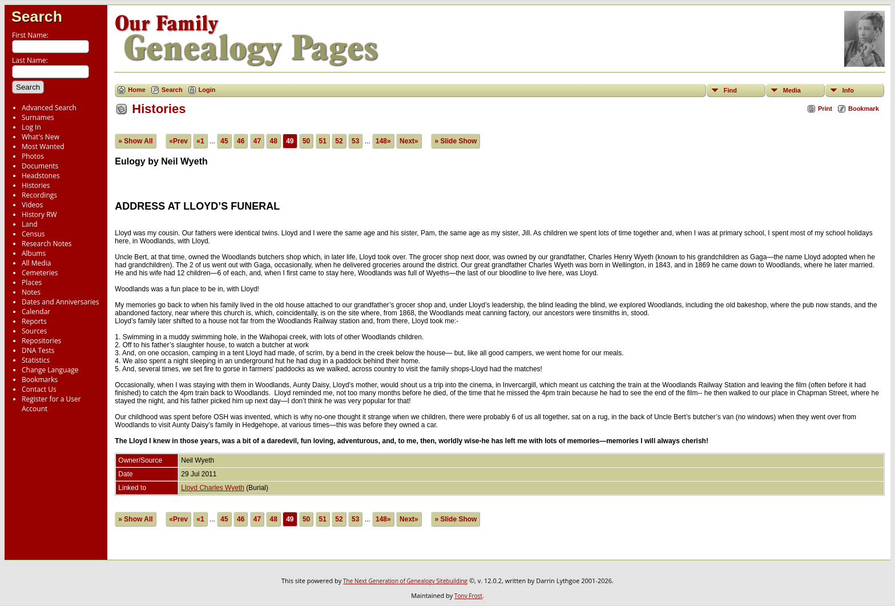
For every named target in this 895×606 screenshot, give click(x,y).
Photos (33, 156)
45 (224, 141)
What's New (40, 137)
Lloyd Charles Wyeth (212, 488)
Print (825, 108)
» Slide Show (455, 141)
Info (848, 90)
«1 (200, 141)
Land (30, 224)
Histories (36, 185)
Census (33, 234)
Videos (32, 205)
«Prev (178, 141)
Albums (34, 253)
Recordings (39, 195)
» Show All (135, 141)
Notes (31, 292)
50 (306, 141)
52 (338, 141)
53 (355, 141)
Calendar (36, 311)
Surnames (38, 117)
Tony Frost (468, 596)
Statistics (36, 360)
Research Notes (46, 243)
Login (207, 89)
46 (240, 141)
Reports (34, 321)
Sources (34, 331)
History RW (39, 214)
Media (792, 90)
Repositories (41, 341)
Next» (409, 141)
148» (383, 141)
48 (273, 141)
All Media (36, 263)
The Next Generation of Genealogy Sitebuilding (405, 581)
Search (36, 16)
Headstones (41, 175)
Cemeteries (40, 273)
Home (137, 89)
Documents (40, 166)
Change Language (50, 370)
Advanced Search (49, 108)
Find (730, 90)
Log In (31, 127)
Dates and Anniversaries (60, 302)
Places (32, 282)
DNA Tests (38, 350)
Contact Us (39, 389)
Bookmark (863, 108)
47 (257, 141)
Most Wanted (43, 146)
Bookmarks (40, 379)
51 (322, 141)
